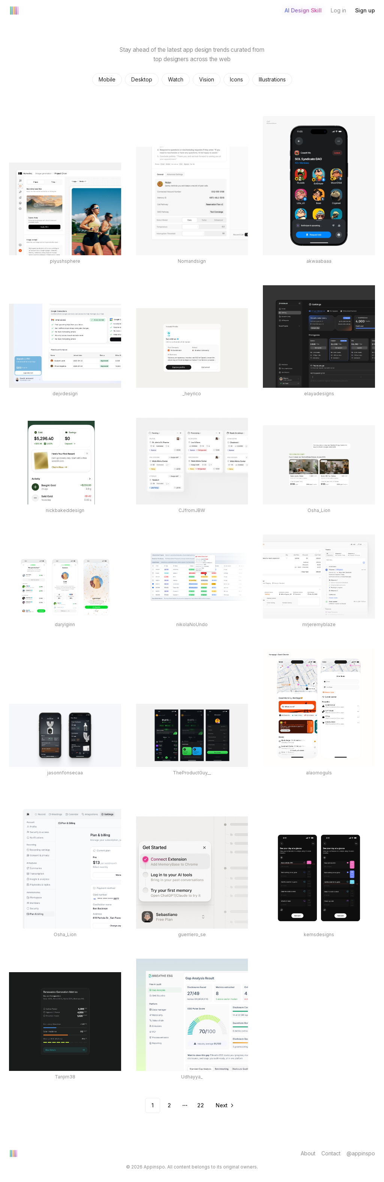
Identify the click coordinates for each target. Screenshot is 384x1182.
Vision (206, 79)
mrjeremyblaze (319, 624)
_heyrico (192, 393)
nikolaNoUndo (192, 624)
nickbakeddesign (65, 510)
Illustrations (272, 79)
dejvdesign (65, 393)
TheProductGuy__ (192, 772)
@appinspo (360, 1153)
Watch (175, 79)
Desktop (141, 79)
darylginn (65, 624)
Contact (330, 1153)
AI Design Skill (303, 10)
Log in (338, 10)
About (308, 1153)
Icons (236, 79)
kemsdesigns (319, 934)
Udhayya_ (191, 1077)
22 (200, 1105)
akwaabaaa (319, 261)
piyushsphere (65, 261)
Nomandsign (192, 261)
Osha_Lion (319, 510)
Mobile (107, 79)
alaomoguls (319, 772)
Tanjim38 (65, 1077)
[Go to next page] (224, 1105)
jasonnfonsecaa (65, 772)
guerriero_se (192, 934)
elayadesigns (319, 393)
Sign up (365, 10)
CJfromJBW (191, 510)
